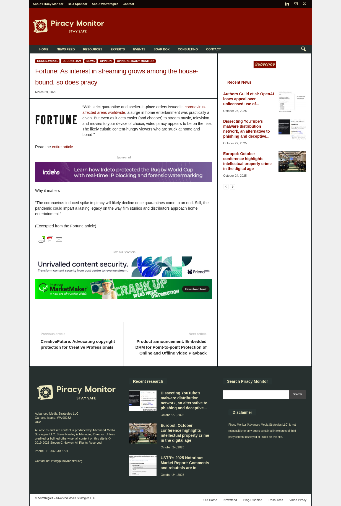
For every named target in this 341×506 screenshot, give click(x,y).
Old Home (210, 500)
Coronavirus (47, 61)
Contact (128, 4)
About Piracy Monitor (48, 4)
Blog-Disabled (252, 500)
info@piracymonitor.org (66, 461)
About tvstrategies (105, 4)
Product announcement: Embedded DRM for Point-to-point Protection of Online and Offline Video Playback (171, 347)
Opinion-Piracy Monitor (135, 61)
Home (43, 49)
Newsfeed (230, 500)
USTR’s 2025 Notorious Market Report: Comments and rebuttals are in (185, 463)
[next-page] (232, 186)
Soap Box (161, 49)
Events (139, 49)
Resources (92, 49)
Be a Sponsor (77, 4)
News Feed (66, 49)
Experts (118, 49)
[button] (303, 49)
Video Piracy (297, 500)
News (90, 61)
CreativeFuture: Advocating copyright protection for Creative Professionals (78, 344)
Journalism (72, 61)
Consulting (188, 49)
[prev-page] (226, 186)
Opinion (105, 61)
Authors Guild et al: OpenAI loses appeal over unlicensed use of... (248, 99)
